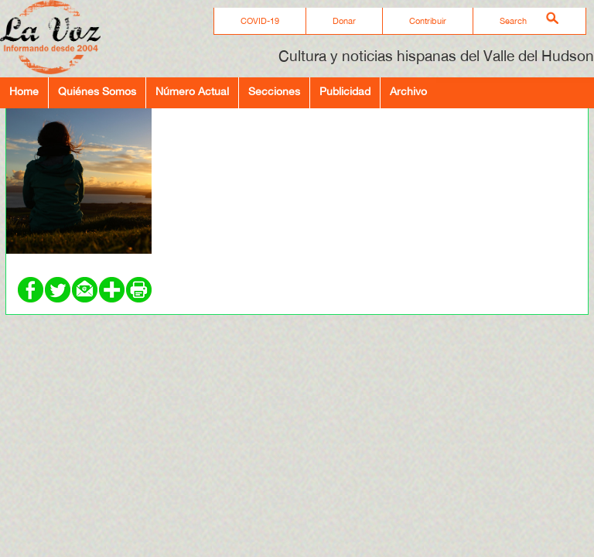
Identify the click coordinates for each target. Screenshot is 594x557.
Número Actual (192, 90)
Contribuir (427, 20)
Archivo (408, 90)
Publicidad (344, 90)
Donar (344, 20)
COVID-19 (260, 20)
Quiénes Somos (97, 90)
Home (24, 90)
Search (513, 20)
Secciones (274, 90)
